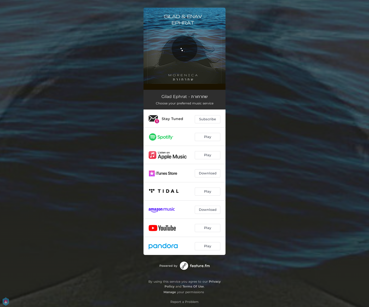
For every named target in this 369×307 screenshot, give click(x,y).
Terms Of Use (193, 286)
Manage (169, 292)
